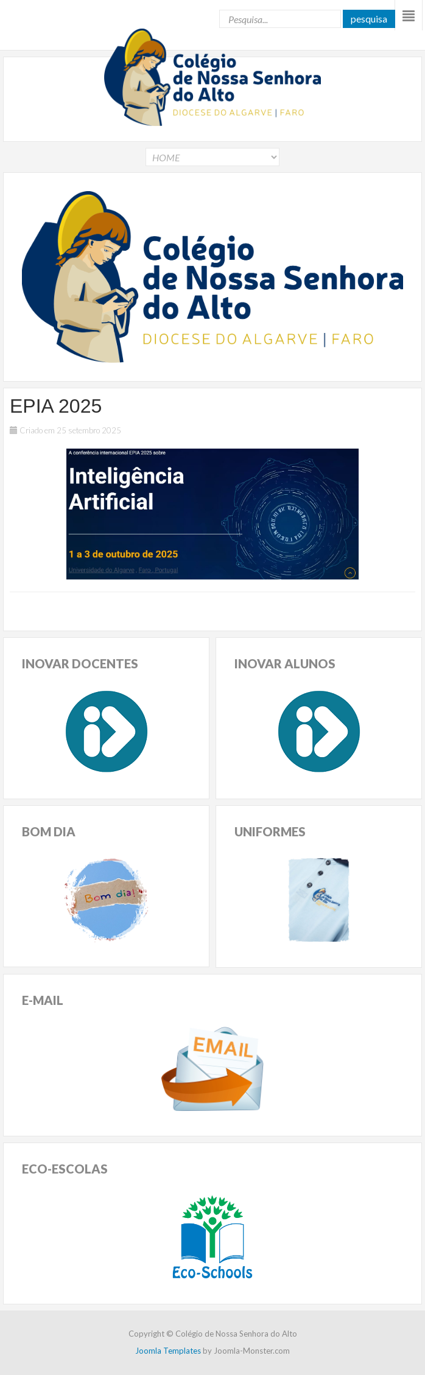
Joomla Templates (168, 1351)
